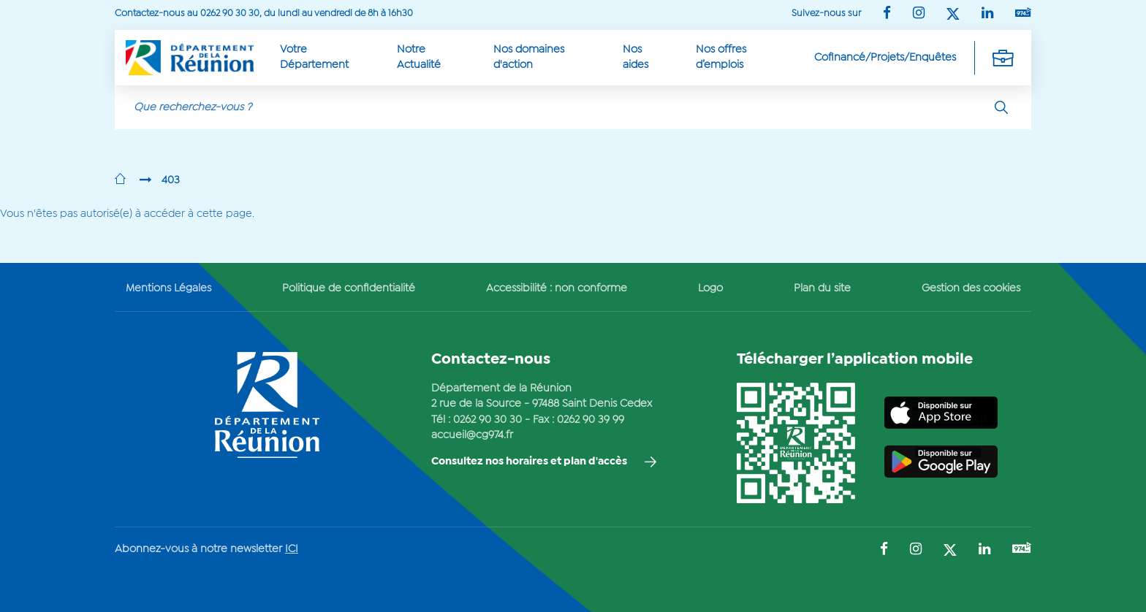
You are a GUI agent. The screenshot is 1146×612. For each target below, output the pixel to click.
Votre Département (314, 57)
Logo (710, 288)
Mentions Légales (168, 288)
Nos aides (635, 57)
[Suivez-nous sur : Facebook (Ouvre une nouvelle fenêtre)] (887, 14)
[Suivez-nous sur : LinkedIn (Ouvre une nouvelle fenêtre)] (987, 14)
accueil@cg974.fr (472, 435)
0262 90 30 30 (487, 420)
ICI (291, 549)
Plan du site (822, 288)
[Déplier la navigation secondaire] (1002, 57)
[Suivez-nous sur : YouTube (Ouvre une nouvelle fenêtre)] (1023, 13)
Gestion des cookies (971, 288)
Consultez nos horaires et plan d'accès (529, 461)
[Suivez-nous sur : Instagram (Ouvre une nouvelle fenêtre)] (919, 14)
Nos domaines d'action (528, 57)
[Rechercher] (1001, 107)
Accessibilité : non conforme (556, 288)
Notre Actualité (419, 57)
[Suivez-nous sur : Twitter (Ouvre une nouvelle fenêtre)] (953, 15)
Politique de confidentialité (348, 288)
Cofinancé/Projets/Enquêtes (885, 57)
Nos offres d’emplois (721, 57)
